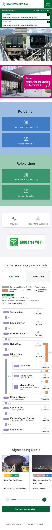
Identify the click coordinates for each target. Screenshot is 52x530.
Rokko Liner (38, 276)
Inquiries (14, 220)
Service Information (26, 140)
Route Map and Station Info (26, 123)
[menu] (48, 4)
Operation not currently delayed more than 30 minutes (20, 17)
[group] (16, 473)
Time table (38, 314)
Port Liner (14, 276)
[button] (13, 499)
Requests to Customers (38, 220)
